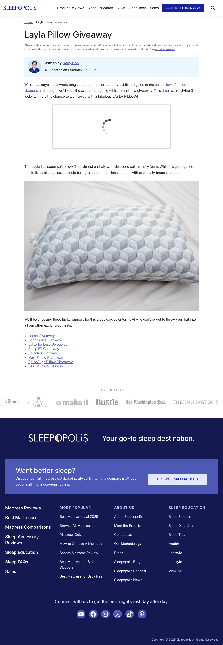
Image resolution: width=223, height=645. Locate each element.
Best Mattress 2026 (183, 8)
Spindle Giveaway (42, 353)
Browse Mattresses (177, 479)
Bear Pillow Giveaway (45, 366)
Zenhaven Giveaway (44, 340)
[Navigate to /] (58, 438)
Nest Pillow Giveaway (45, 357)
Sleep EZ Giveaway (43, 349)
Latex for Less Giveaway (48, 344)
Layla (35, 166)
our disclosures (165, 49)
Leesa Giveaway (41, 335)
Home (28, 22)
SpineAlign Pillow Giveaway (50, 362)
